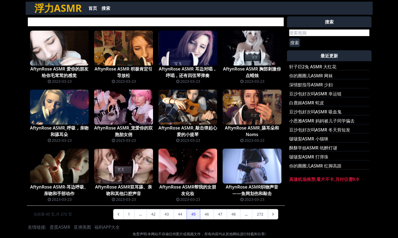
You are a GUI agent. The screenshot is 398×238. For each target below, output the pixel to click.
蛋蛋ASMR (60, 227)
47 (220, 214)
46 (207, 214)
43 (166, 214)
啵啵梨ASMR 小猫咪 (308, 139)
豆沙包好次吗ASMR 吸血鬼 (315, 112)
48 (233, 214)
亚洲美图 (82, 227)
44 (180, 214)
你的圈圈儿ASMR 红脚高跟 (315, 166)
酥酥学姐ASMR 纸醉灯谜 (313, 148)
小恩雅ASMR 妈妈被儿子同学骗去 (322, 121)
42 (153, 214)
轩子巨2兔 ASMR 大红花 (313, 67)
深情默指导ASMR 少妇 (311, 85)
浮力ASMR (58, 8)
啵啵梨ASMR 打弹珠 (308, 157)
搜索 (105, 8)
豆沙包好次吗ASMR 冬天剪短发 (319, 130)
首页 (92, 8)
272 (260, 214)
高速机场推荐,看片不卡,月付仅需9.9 (324, 179)
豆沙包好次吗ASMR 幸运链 (315, 94)
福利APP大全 (107, 227)
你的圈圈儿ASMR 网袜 (311, 76)
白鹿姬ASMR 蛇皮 (306, 103)
